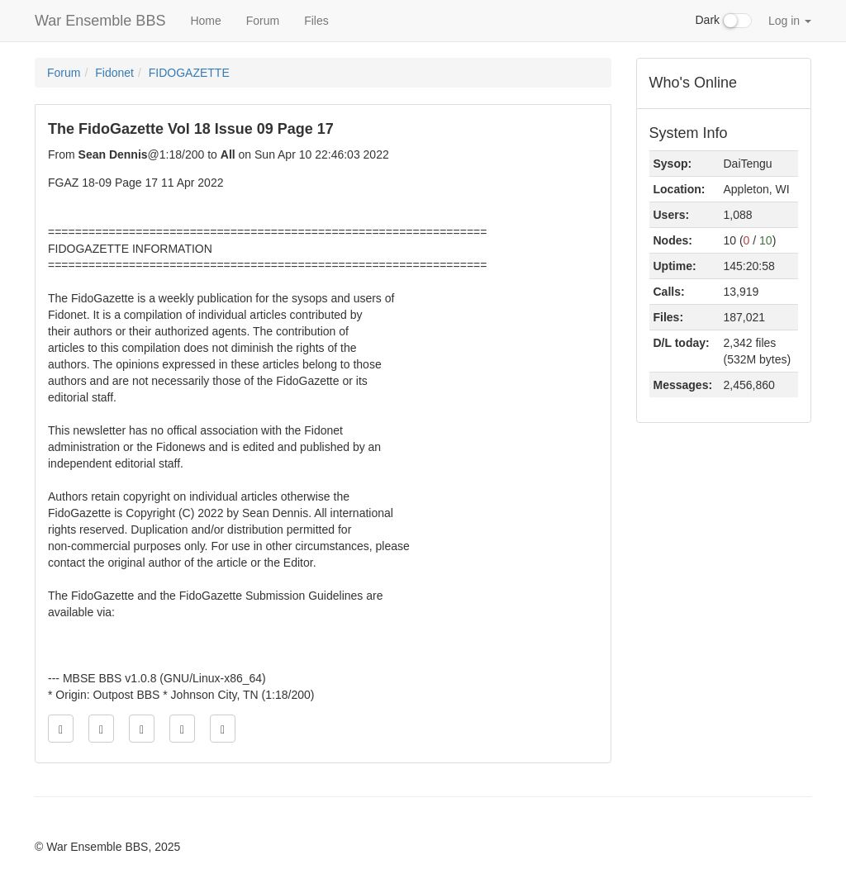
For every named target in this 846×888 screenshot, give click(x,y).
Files (316, 20)
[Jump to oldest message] (61, 729)
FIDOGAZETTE (189, 72)
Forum (262, 20)
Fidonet (114, 72)
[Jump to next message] (182, 729)
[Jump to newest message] (222, 729)
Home (205, 20)
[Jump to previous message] (101, 729)
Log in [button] (789, 20)
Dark (724, 20)
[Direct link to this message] (141, 729)
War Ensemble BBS (100, 20)
